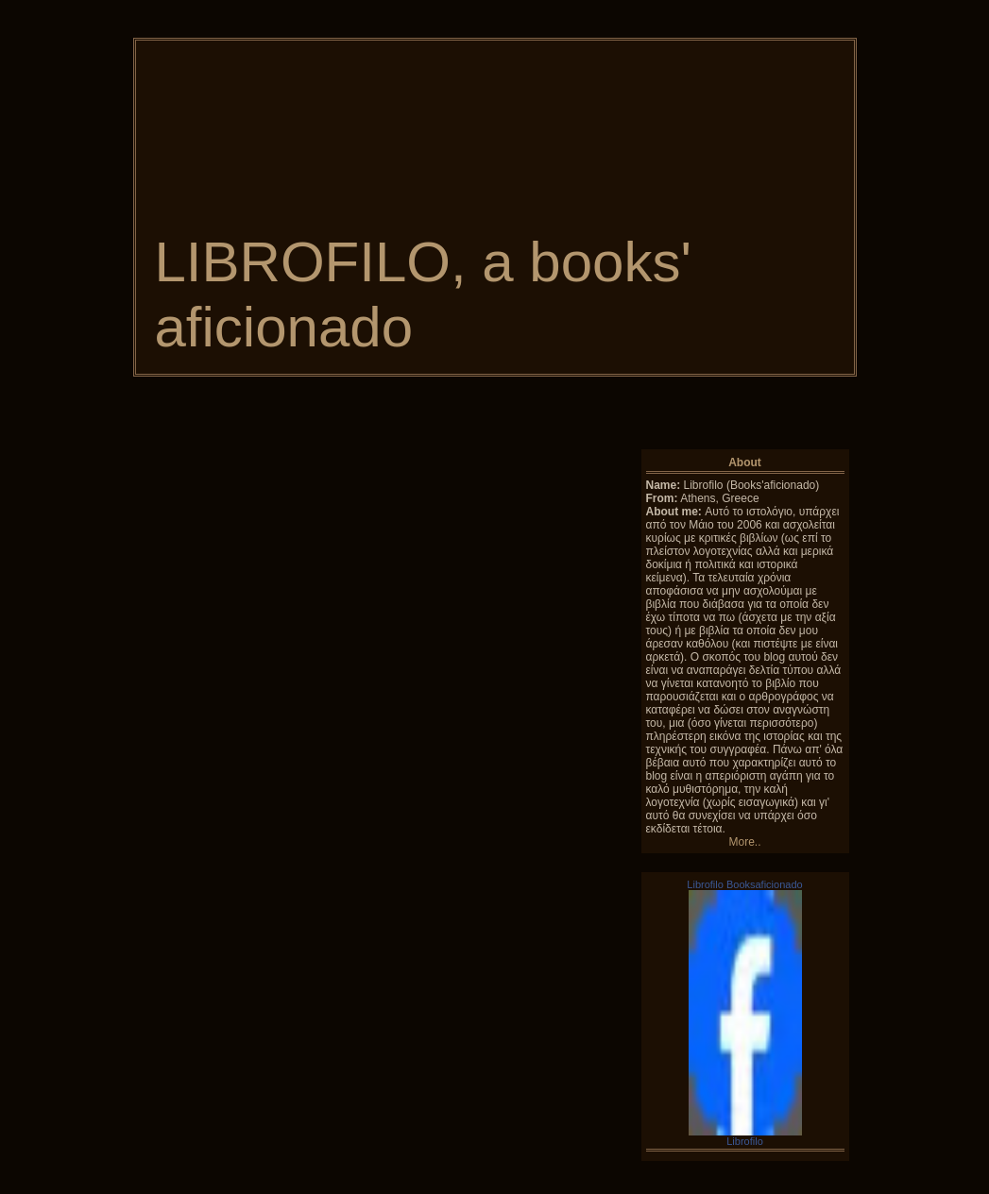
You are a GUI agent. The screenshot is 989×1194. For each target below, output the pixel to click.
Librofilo (744, 1141)
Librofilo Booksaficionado (744, 884)
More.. (744, 842)
